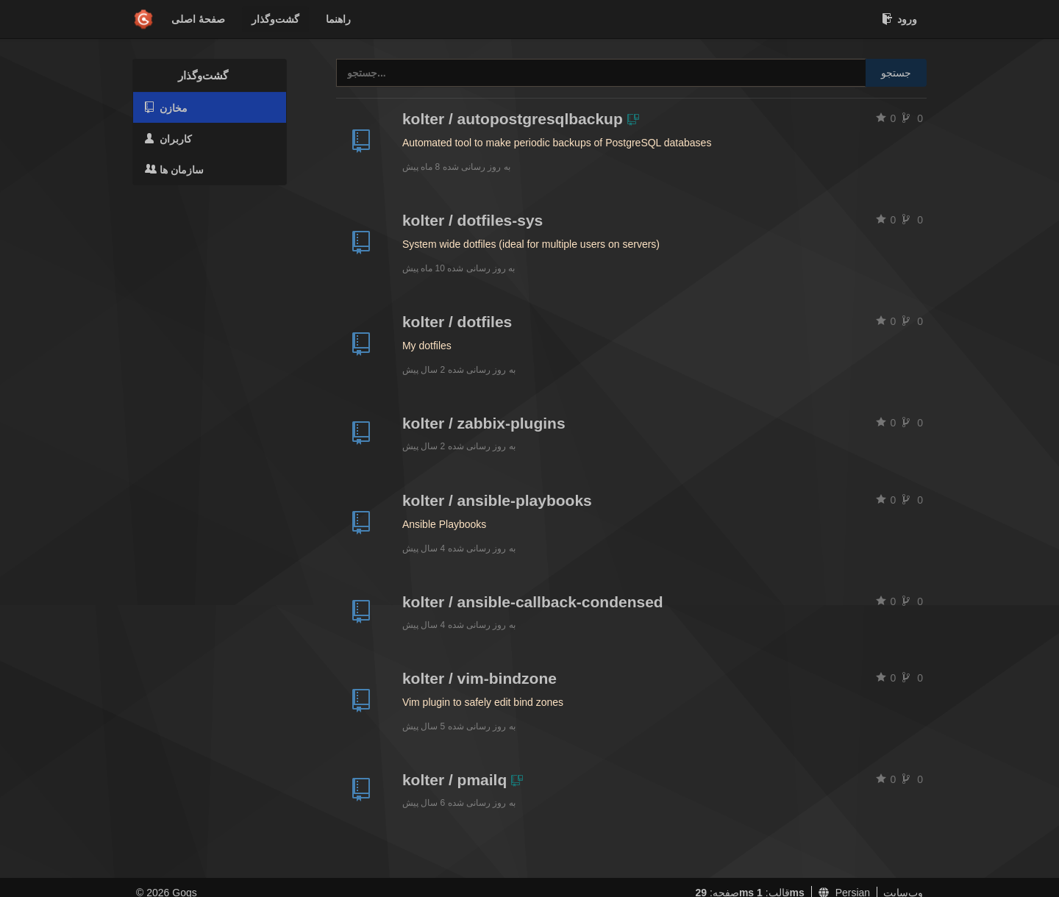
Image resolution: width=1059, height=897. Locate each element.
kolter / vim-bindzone (479, 678)
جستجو (896, 73)
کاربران (168, 138)
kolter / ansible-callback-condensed (532, 601)
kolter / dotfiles (457, 321)
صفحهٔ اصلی (198, 19)
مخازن (166, 107)
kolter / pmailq (454, 779)
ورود (899, 19)
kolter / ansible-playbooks (497, 500)
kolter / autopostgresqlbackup (512, 118)
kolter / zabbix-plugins (484, 423)
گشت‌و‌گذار (275, 19)
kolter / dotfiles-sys (472, 220)
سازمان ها (174, 169)
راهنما (338, 19)
